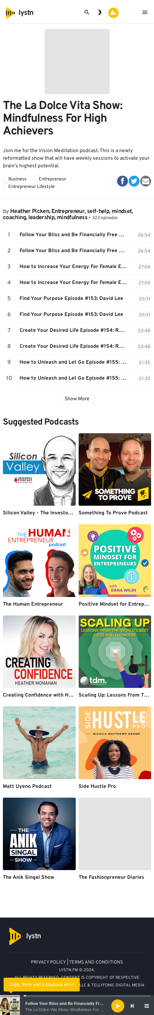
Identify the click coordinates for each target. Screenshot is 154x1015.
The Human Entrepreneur (33, 604)
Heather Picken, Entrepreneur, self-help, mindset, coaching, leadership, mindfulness (68, 215)
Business (17, 179)
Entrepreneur (52, 179)
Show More (77, 399)
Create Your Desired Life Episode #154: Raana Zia (74, 330)
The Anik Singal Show (28, 877)
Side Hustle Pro (97, 787)
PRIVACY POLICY (48, 962)
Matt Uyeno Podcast (27, 787)
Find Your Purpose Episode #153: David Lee (71, 299)
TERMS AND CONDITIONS (96, 962)
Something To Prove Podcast (113, 513)
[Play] (117, 1005)
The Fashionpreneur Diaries (111, 877)
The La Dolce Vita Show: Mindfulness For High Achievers (75, 1009)
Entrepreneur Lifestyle (31, 187)
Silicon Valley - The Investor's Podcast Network (60, 513)
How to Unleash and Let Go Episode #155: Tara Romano (74, 362)
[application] (77, 1006)
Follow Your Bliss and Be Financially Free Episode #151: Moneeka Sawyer (74, 235)
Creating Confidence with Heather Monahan (55, 695)
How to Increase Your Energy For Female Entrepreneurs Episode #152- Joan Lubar (74, 267)
